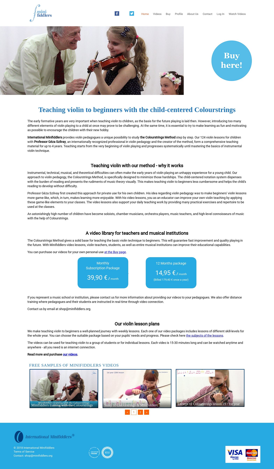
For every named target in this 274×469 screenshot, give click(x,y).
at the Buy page (115, 252)
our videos (70, 354)
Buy (168, 14)
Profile (179, 14)
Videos (157, 14)
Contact (207, 14)
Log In (220, 14)
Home (145, 14)
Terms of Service (24, 451)
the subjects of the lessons (204, 335)
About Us (192, 14)
